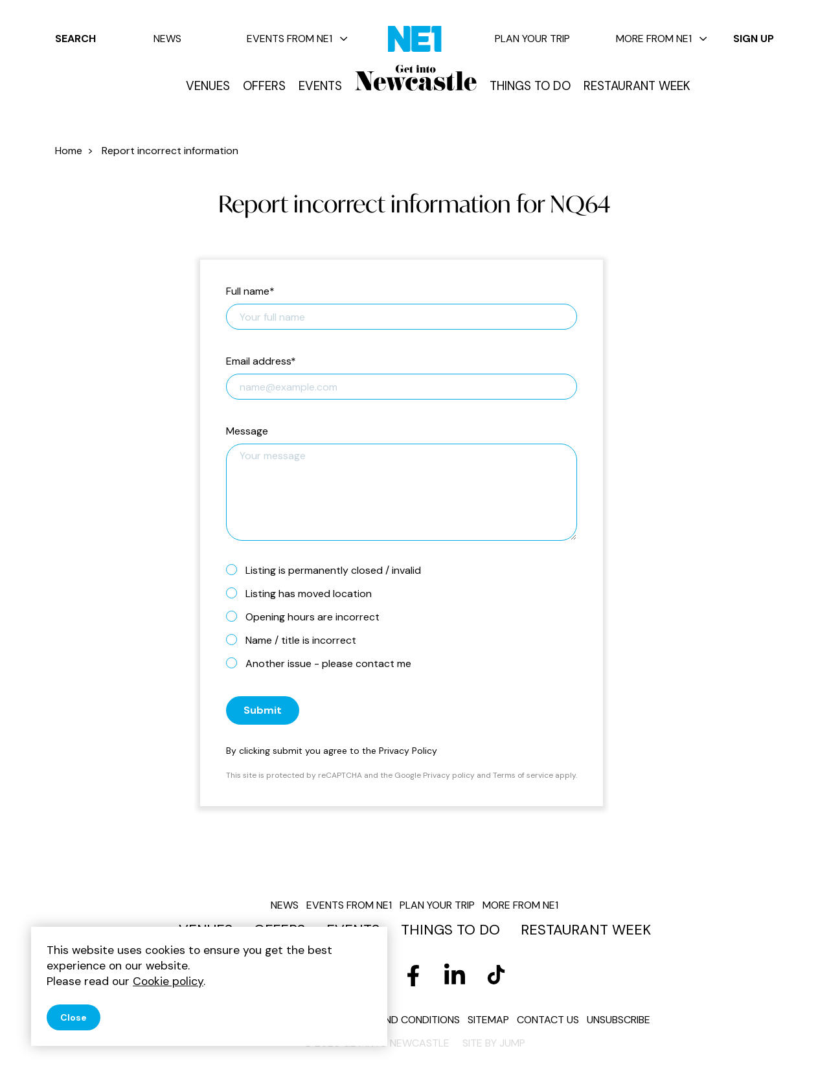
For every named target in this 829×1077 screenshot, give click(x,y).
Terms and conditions (401, 1019)
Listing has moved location (304, 593)
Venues (208, 86)
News (167, 38)
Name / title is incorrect (296, 640)
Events (320, 86)
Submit (263, 710)
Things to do (530, 86)
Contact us (548, 1019)
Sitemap (488, 1019)
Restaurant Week (637, 86)
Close (73, 1017)
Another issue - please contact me (324, 663)
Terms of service (523, 775)
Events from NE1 (297, 38)
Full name (250, 292)
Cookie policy (168, 981)
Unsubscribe (618, 1019)
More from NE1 (661, 38)
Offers (264, 86)
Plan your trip (532, 38)
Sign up (753, 38)
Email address (261, 362)
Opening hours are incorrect (308, 616)
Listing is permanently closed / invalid (328, 570)
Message (247, 431)
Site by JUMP (493, 1043)
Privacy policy (449, 775)
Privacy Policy (408, 750)
